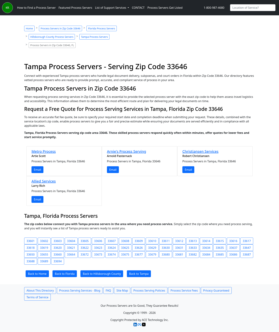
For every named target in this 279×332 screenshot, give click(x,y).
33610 (152, 241)
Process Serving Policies (149, 290)
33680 (166, 254)
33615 (220, 241)
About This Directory (40, 290)
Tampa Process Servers (94, 36)
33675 (125, 254)
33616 (233, 241)
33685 (220, 254)
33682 (193, 254)
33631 (179, 248)
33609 (139, 241)
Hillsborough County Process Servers (51, 36)
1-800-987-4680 (214, 8)
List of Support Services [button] (111, 8)
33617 (247, 241)
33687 (247, 254)
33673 (98, 254)
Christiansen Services (200, 151)
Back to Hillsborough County (102, 274)
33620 (58, 248)
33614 (206, 241)
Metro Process (43, 151)
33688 (31, 261)
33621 (71, 248)
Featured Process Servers (75, 8)
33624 (112, 248)
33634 (206, 248)
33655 (44, 254)
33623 (98, 248)
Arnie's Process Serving (126, 151)
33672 (85, 254)
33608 (125, 241)
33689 (44, 261)
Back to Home (37, 274)
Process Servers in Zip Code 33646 (60, 28)
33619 (44, 248)
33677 (139, 254)
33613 (193, 241)
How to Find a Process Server (36, 8)
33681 (179, 254)
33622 (85, 248)
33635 (220, 248)
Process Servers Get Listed (164, 8)
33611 (166, 241)
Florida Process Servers (101, 28)
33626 (139, 248)
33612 (179, 241)
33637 (233, 248)
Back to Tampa (139, 274)
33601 (31, 241)
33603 (58, 241)
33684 (206, 254)
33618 (31, 248)
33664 (71, 254)
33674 (112, 254)
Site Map (122, 290)
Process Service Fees (184, 290)
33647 (247, 248)
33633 (193, 248)
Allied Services (43, 181)
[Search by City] (252, 7)
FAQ (108, 290)
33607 (112, 241)
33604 (71, 241)
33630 (166, 248)
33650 (31, 254)
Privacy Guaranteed (216, 290)
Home (29, 28)
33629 (152, 248)
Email (37, 170)
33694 (58, 261)
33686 (233, 254)
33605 (85, 241)
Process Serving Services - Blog (79, 290)
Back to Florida (65, 274)
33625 (125, 248)
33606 (98, 241)
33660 (58, 254)
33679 (152, 254)
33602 (44, 241)
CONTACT (138, 8)
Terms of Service (37, 297)
